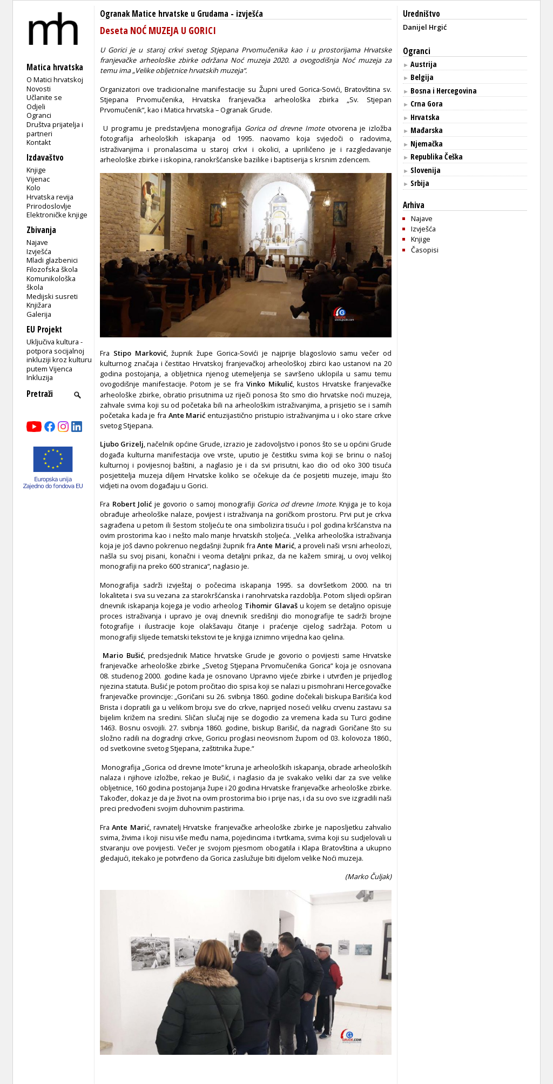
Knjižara (38, 305)
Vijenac (38, 179)
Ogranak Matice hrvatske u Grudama (164, 13)
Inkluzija (39, 377)
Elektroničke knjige (56, 215)
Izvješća (38, 251)
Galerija (38, 314)
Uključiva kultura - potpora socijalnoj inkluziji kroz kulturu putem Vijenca (59, 355)
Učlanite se (44, 97)
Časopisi (425, 250)
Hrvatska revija (49, 197)
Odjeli (35, 106)
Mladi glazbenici (52, 260)
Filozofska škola (52, 269)
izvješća (249, 13)
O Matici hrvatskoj (54, 79)
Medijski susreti (52, 296)
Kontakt (38, 142)
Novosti (38, 89)
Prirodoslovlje (48, 206)
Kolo (33, 187)
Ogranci (38, 115)
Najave (37, 242)
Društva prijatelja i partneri (54, 128)
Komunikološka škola (51, 283)
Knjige (36, 170)
